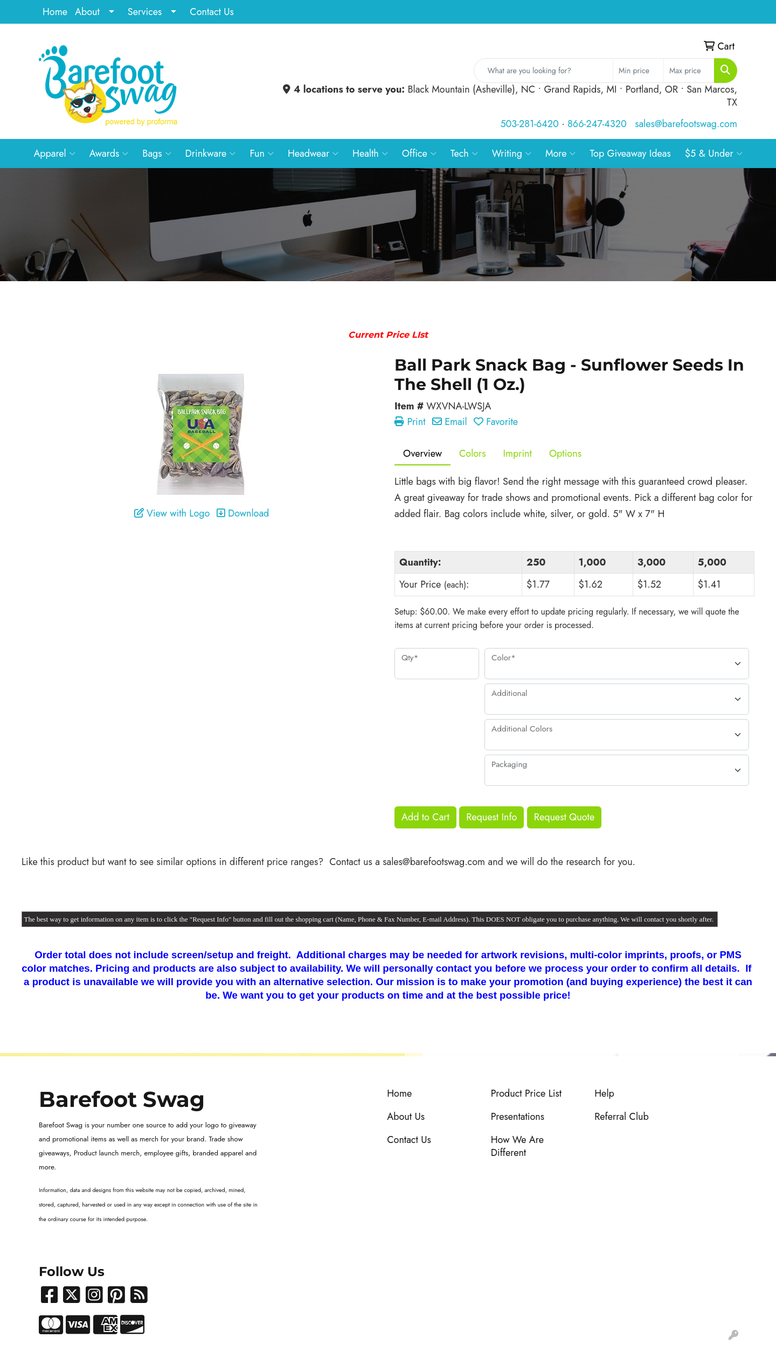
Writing (511, 154)
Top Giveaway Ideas (630, 154)
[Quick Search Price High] (689, 70)
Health (370, 154)
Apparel (54, 154)
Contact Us (211, 12)
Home (55, 12)
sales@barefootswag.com (686, 124)
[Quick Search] (543, 70)
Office (419, 154)
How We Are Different (517, 1146)
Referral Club (621, 1117)
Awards (109, 154)
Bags (156, 154)
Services (145, 12)
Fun (262, 154)
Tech (464, 154)
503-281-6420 (529, 124)
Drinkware (210, 154)
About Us (406, 1117)
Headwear (313, 154)
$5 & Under (714, 154)
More (560, 154)
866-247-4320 (597, 124)
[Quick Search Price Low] (638, 70)
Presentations (517, 1117)
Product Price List (526, 1093)
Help (604, 1093)
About (87, 12)
